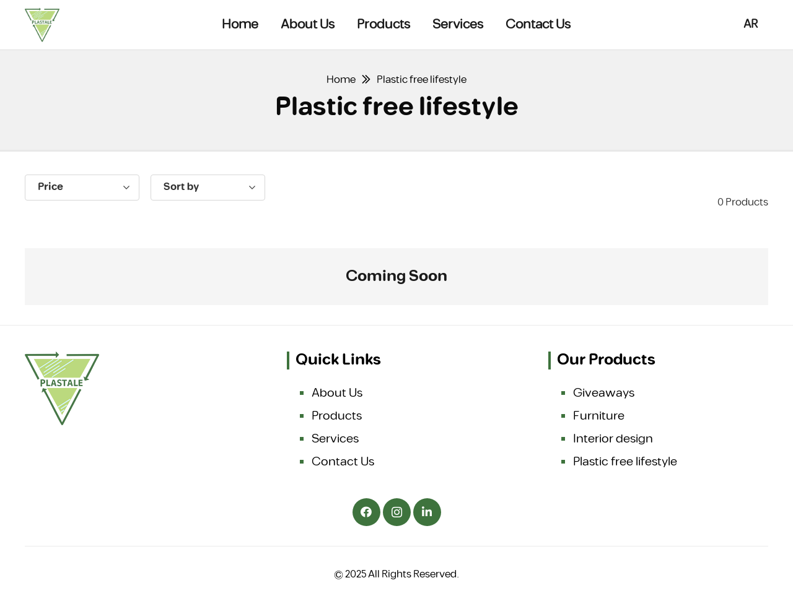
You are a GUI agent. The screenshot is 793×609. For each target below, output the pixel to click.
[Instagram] (397, 512)
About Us (337, 393)
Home (341, 80)
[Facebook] (366, 512)
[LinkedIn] (427, 512)
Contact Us (343, 461)
